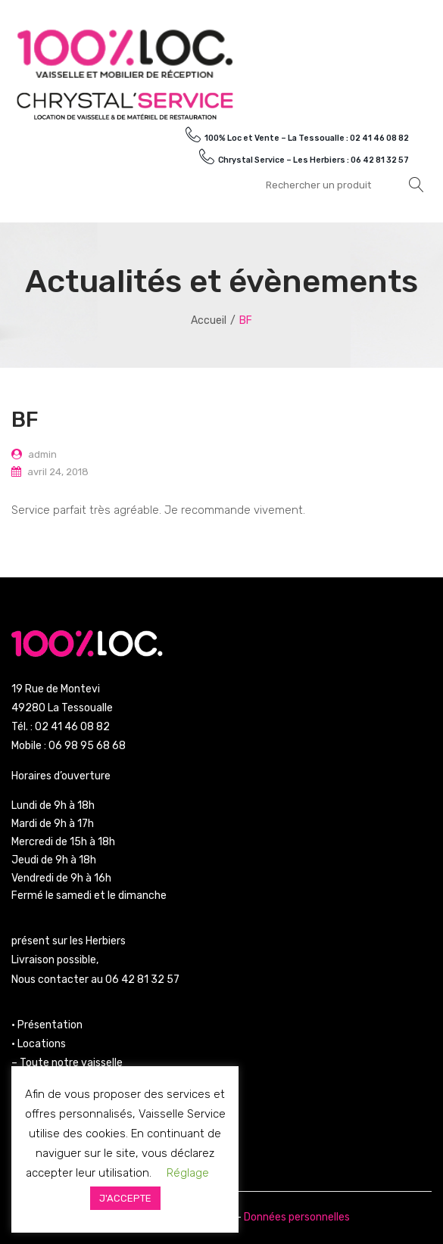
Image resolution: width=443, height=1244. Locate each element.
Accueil (208, 320)
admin (42, 454)
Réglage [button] (188, 1173)
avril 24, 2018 (58, 471)
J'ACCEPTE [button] (125, 1198)
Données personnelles (297, 1217)
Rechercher (416, 184)
